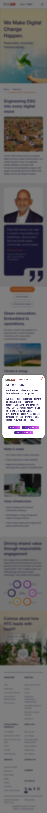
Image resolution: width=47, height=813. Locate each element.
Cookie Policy (28, 420)
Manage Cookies (30, 428)
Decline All (14, 428)
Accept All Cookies (23, 433)
